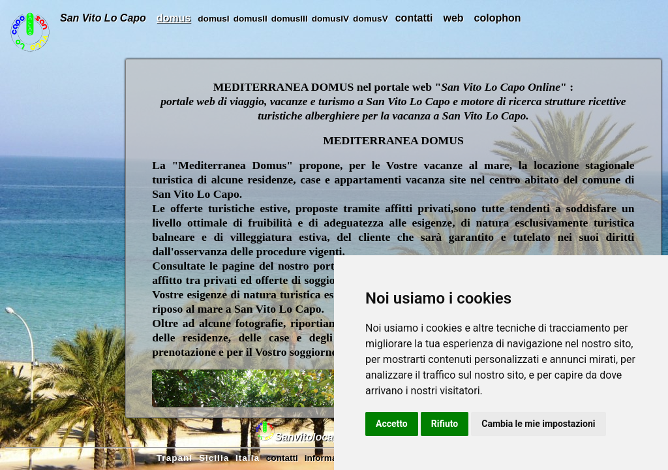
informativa (328, 458)
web (453, 18)
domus (173, 18)
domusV (370, 19)
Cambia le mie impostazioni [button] (538, 423)
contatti (414, 18)
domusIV (330, 19)
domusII (250, 19)
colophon (497, 18)
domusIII (289, 19)
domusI (213, 19)
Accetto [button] (392, 423)
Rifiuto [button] (445, 423)
